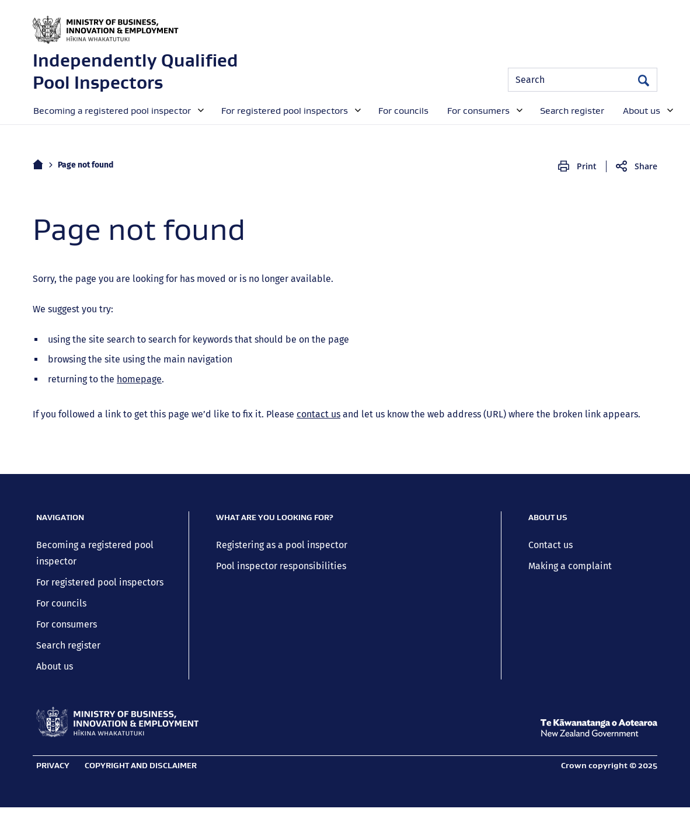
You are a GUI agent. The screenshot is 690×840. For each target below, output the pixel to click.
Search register (68, 645)
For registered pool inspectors (99, 582)
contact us (318, 414)
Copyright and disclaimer (141, 765)
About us (54, 666)
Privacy (52, 765)
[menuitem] (117, 109)
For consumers (66, 624)
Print (587, 166)
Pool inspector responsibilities (281, 565)
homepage (139, 379)
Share (646, 166)
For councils (61, 603)
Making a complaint (570, 565)
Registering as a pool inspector (281, 544)
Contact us (550, 544)
